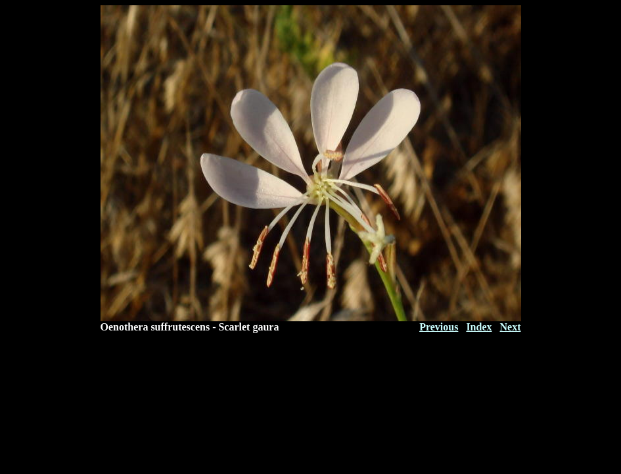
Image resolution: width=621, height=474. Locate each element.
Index (479, 326)
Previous (438, 326)
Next (510, 326)
